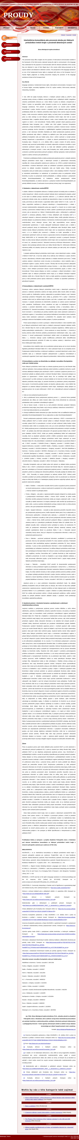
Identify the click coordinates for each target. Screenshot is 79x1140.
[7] (24, 1078)
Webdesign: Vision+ (5, 1136)
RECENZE (7, 52)
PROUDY (18, 15)
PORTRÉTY (59, 28)
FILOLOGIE (68, 34)
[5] (24, 1066)
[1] (24, 1035)
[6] (24, 1072)
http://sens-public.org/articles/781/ (60, 887)
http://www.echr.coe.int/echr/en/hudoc (39, 1043)
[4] (24, 1052)
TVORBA (46, 28)
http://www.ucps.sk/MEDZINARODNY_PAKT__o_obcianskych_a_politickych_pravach (47, 905)
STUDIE (6, 38)
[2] (24, 1043)
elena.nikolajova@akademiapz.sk (66, 1029)
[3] (24, 1047)
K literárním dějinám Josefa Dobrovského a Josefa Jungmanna (43, 1112)
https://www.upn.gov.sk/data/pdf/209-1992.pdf (35, 893)
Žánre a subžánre (30, 1106)
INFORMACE (72, 28)
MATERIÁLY (8, 45)
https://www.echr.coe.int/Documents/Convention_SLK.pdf (39, 899)
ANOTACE (7, 59)
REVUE (33, 28)
